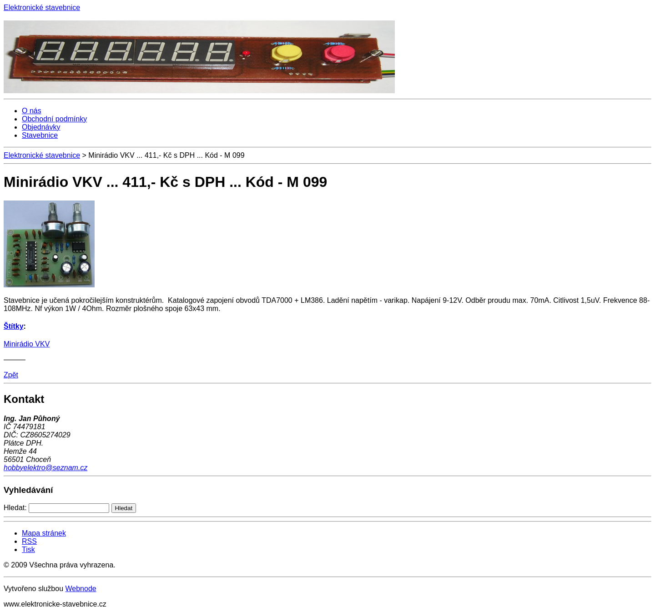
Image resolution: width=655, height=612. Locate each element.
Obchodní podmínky (54, 119)
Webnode (80, 588)
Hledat (124, 508)
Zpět (11, 375)
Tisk (28, 549)
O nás (31, 111)
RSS (29, 541)
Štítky (14, 326)
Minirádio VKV (27, 344)
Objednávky (41, 127)
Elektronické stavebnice (42, 155)
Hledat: (15, 508)
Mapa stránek (44, 533)
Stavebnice (40, 135)
